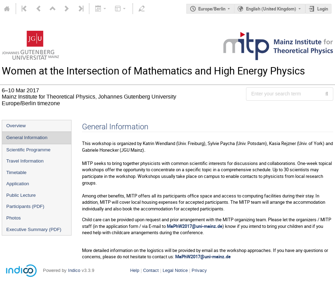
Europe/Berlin (211, 9)
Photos (13, 218)
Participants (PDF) (25, 206)
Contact (151, 270)
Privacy (199, 270)
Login (322, 9)
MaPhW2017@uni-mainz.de (194, 226)
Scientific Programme (28, 149)
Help (134, 270)
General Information (26, 137)
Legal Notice (175, 270)
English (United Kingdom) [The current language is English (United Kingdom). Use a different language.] (271, 9)
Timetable (16, 172)
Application (17, 183)
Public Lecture (21, 195)
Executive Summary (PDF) (33, 229)
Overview (16, 125)
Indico (74, 270)
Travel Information (25, 161)
